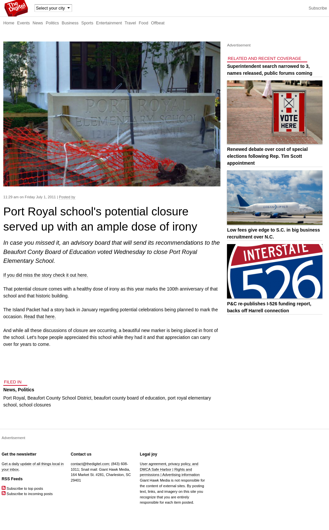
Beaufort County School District (59, 398)
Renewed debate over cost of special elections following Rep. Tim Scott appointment (267, 156)
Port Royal (14, 398)
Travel (130, 23)
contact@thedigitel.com (90, 464)
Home (8, 23)
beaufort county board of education (129, 398)
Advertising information (181, 475)
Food (143, 23)
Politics (52, 23)
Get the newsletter (19, 454)
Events (23, 23)
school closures (35, 404)
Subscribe (318, 8)
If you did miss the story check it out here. (45, 275)
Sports (87, 23)
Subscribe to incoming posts (27, 494)
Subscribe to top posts (22, 488)
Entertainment (109, 23)
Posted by (67, 197)
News (38, 23)
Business (70, 23)
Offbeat (157, 23)
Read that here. (40, 316)
